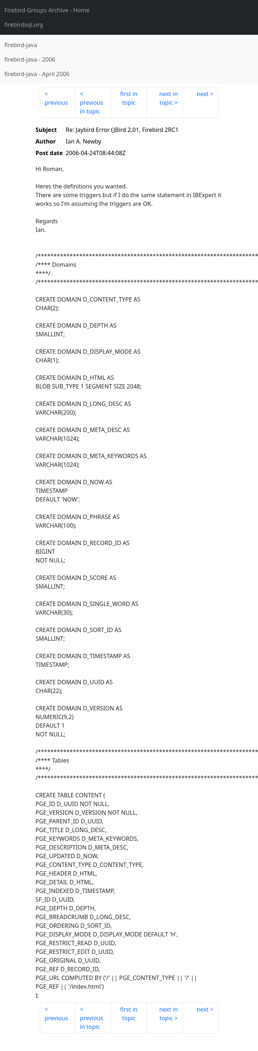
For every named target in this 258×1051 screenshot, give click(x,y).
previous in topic (91, 107)
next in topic (168, 98)
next (203, 94)
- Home (47, 10)
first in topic (129, 98)
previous (56, 103)
